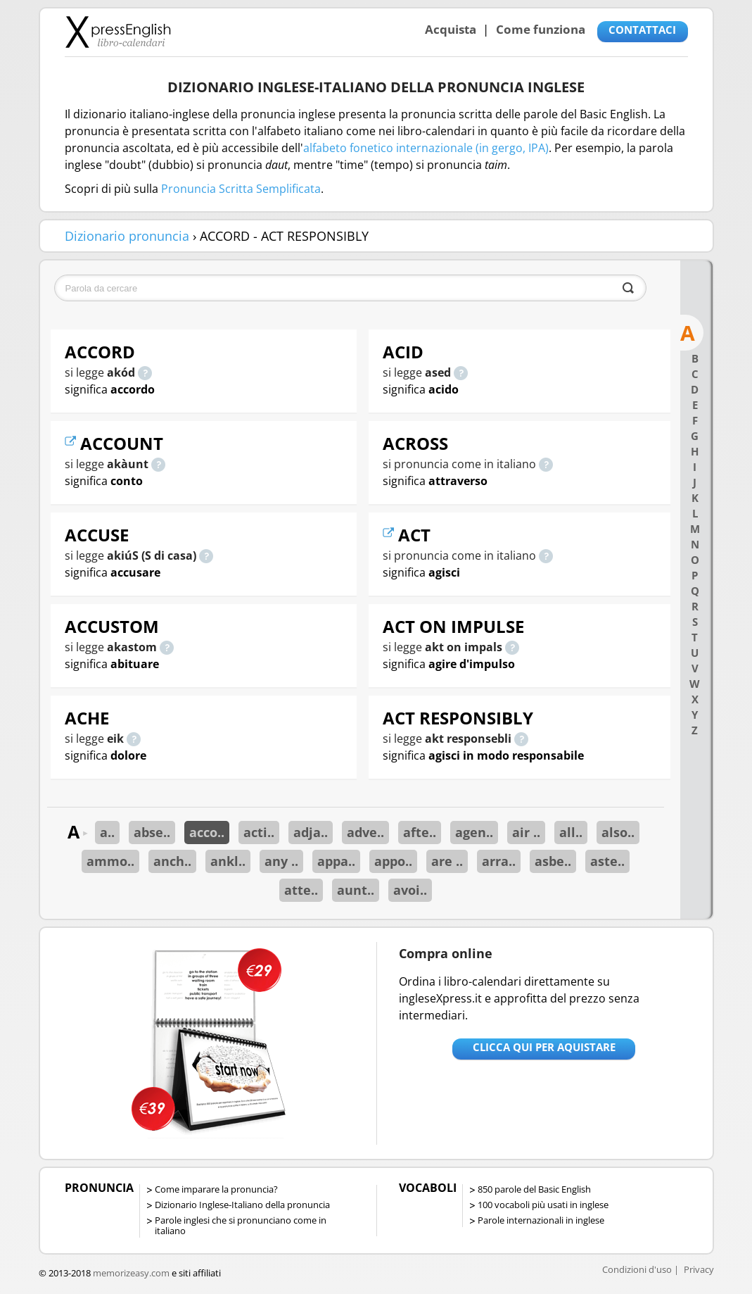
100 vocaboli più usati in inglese (543, 1204)
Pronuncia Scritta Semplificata (241, 188)
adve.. (365, 832)
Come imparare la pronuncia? (216, 1189)
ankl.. (228, 861)
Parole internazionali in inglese (541, 1220)
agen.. (474, 832)
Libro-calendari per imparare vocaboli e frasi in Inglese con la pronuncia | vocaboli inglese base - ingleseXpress (118, 31)
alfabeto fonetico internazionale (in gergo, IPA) (426, 148)
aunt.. (355, 889)
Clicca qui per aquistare (544, 1047)
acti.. (258, 832)
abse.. (152, 832)
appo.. (393, 861)
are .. (447, 861)
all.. (570, 832)
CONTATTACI (642, 30)
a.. (107, 832)
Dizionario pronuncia (127, 235)
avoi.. (410, 889)
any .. (281, 861)
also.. (618, 832)
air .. (526, 832)
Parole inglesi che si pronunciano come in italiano (240, 1225)
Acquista (450, 29)
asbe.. (553, 861)
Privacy (699, 1269)
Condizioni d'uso (637, 1269)
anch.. (172, 861)
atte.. (301, 889)
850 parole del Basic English (534, 1189)
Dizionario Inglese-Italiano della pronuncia (242, 1204)
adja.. (310, 832)
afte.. (419, 832)
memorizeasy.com (131, 1273)
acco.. (206, 832)
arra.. (499, 861)
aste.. (607, 861)
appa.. (336, 861)
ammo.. (110, 861)
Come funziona (540, 29)
